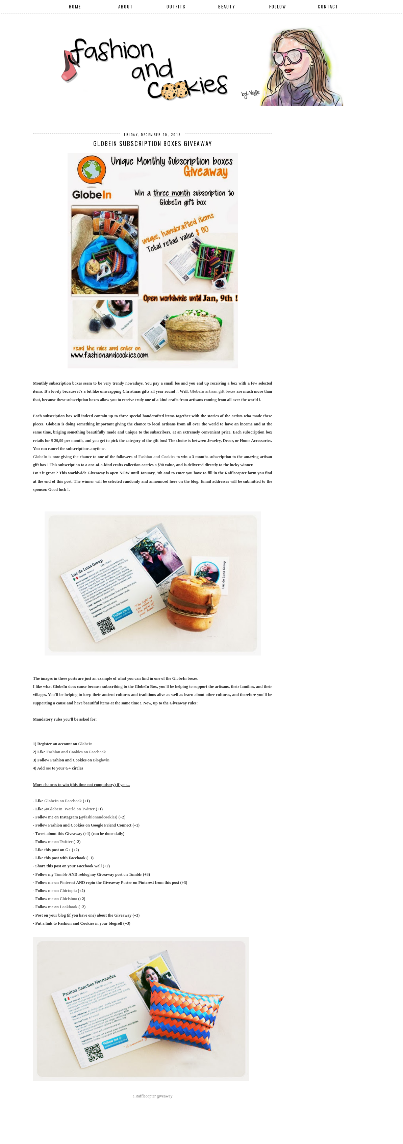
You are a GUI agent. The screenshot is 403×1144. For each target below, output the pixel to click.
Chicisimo (68, 898)
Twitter (66, 841)
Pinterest (67, 882)
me (48, 768)
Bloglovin (101, 760)
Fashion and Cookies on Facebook (76, 752)
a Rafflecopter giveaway (153, 1096)
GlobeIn (40, 456)
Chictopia (68, 890)
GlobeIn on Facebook (63, 801)
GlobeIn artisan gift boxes (212, 391)
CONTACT (328, 6)
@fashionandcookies (98, 817)
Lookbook (68, 906)
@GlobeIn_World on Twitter (69, 809)
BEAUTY (226, 6)
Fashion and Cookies (156, 456)
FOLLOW (277, 6)
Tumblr (61, 874)
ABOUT (125, 6)
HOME (75, 6)
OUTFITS (176, 6)
